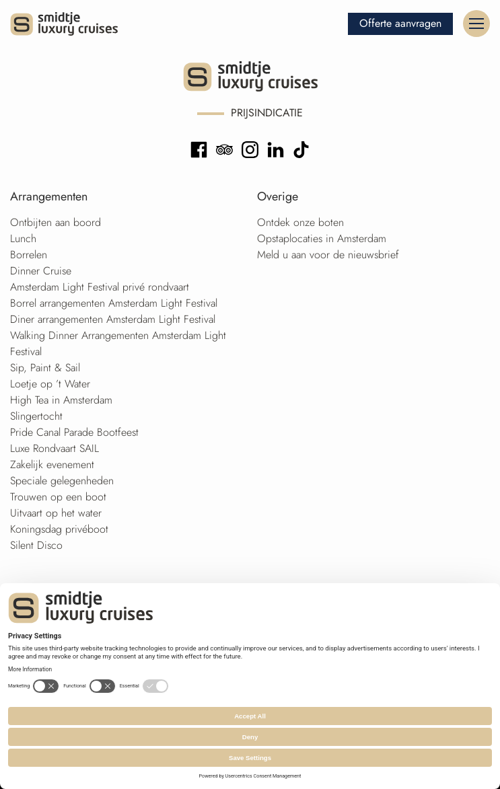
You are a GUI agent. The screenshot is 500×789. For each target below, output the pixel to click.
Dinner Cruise (40, 270)
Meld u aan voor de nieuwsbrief (328, 254)
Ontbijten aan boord (55, 222)
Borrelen (28, 254)
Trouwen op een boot (58, 496)
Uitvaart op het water (56, 513)
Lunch (23, 238)
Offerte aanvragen (400, 23)
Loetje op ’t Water (50, 383)
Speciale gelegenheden (62, 480)
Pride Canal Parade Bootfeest (74, 432)
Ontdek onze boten (300, 222)
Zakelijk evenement (52, 464)
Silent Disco (36, 545)
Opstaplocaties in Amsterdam (321, 238)
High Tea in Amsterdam (61, 400)
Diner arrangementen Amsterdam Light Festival (112, 319)
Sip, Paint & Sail (45, 367)
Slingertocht (36, 416)
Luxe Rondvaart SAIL (54, 448)
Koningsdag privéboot (59, 529)
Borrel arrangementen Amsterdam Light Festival (113, 303)
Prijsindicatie (267, 112)
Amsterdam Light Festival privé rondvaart (99, 287)
